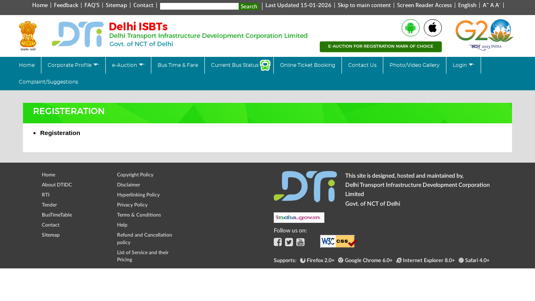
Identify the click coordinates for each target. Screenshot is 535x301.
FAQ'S (91, 5)
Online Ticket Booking (307, 65)
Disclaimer (128, 184)
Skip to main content (364, 5)
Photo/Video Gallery (415, 65)
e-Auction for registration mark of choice (380, 46)
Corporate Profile (70, 65)
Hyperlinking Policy (138, 194)
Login (460, 65)
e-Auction (125, 65)
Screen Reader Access (424, 5)
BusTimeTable (57, 215)
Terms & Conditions (139, 215)
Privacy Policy (132, 205)
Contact (143, 5)
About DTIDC (57, 184)
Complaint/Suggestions (48, 81)
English (467, 5)
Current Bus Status (235, 65)
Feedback (66, 5)
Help (122, 225)
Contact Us (362, 65)
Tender (49, 205)
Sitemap (116, 5)
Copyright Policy (135, 174)
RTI (45, 194)
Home (40, 5)
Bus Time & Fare (178, 65)
